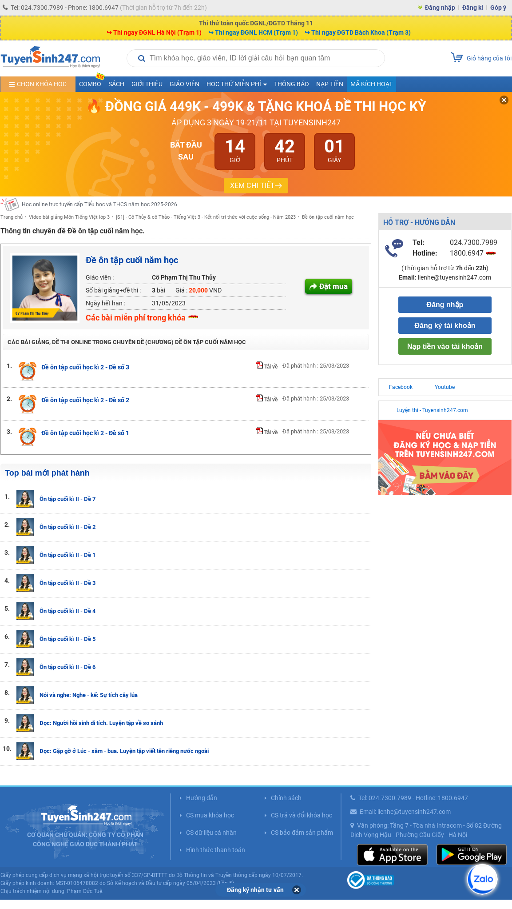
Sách (116, 84)
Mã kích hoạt (371, 84)
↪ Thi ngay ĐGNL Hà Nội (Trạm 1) (154, 32)
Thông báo (291, 84)
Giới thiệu (147, 84)
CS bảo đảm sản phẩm (302, 832)
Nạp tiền (329, 84)
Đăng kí (472, 7)
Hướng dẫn (201, 797)
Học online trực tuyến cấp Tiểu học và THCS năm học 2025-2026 (99, 204)
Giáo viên (184, 84)
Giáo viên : (100, 277)
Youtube (445, 387)
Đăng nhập (440, 7)
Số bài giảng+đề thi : (113, 290)
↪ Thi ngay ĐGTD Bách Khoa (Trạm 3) (358, 32)
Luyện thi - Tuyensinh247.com (432, 410)
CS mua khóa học (210, 815)
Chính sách (286, 797)
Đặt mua (333, 286)
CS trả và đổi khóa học (301, 815)
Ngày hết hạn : (105, 303)
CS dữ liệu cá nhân (211, 832)
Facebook (401, 387)
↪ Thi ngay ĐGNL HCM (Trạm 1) (253, 32)
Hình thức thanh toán (215, 849)
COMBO (92, 82)
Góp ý (498, 7)
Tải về (267, 367)
